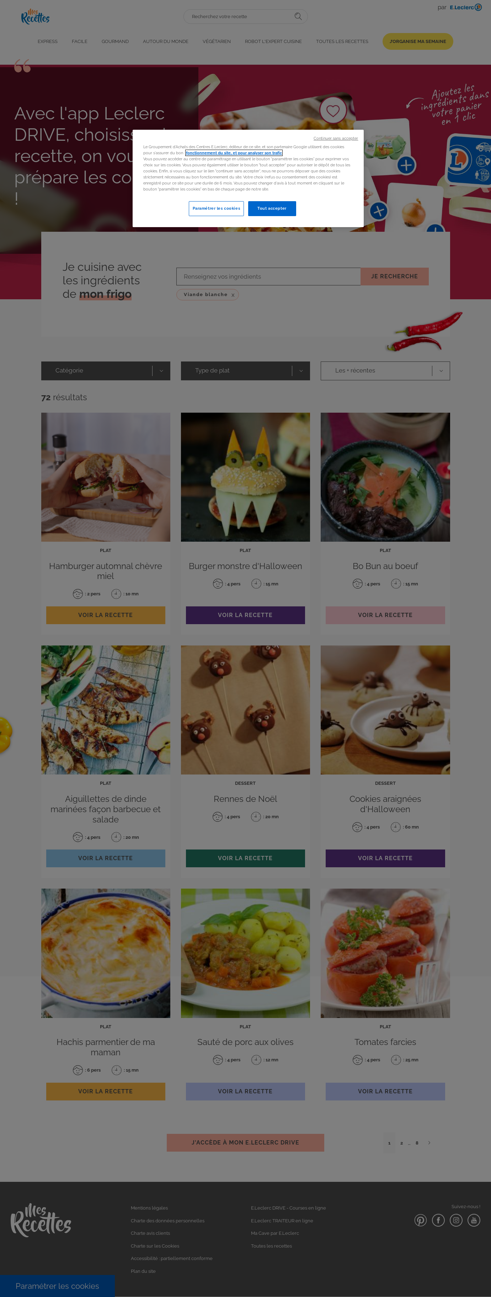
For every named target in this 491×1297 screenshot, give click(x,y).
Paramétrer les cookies (216, 208)
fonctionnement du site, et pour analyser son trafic (234, 152)
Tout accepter (271, 208)
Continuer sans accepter (336, 138)
